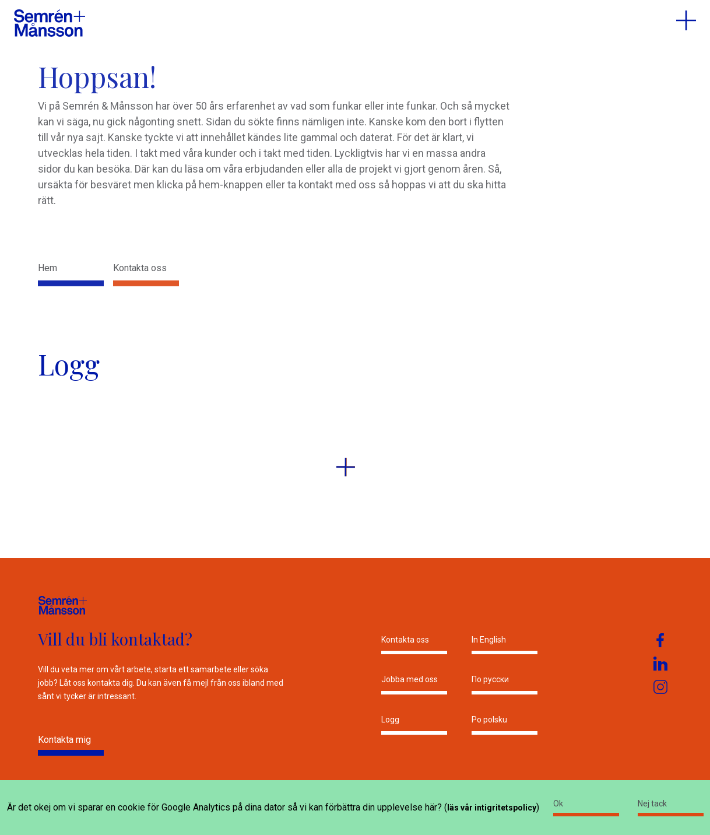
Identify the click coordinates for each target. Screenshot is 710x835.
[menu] (686, 20)
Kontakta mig (64, 739)
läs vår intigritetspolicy (491, 807)
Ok (558, 803)
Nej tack (652, 803)
